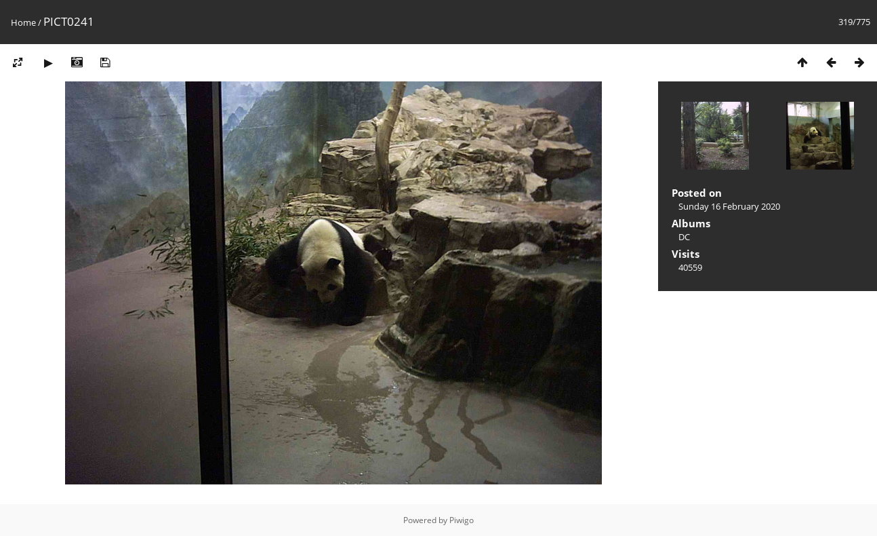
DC (684, 237)
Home (23, 22)
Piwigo (461, 520)
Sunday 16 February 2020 (729, 206)
